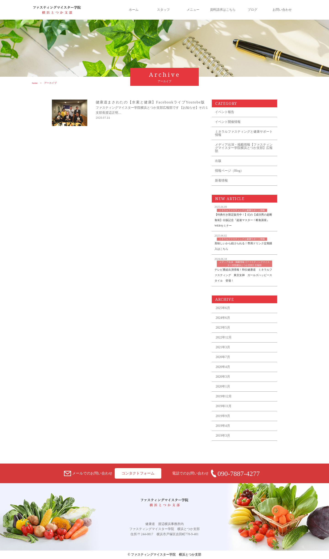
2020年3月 (223, 376)
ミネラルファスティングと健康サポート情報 (244, 133)
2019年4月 (223, 425)
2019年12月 (224, 396)
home (31, 83)
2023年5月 (223, 327)
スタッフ (163, 9)
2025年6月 (223, 308)
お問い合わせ (282, 9)
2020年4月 (223, 367)
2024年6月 (223, 317)
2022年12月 (224, 337)
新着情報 (221, 180)
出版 (218, 161)
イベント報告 (224, 112)
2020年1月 (223, 386)
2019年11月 (223, 406)
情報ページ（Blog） (229, 170)
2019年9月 (223, 416)
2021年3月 (223, 347)
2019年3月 (223, 435)
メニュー (193, 9)
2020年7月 (223, 357)
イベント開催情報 (228, 122)
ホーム (133, 9)
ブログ (252, 9)
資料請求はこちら (223, 9)
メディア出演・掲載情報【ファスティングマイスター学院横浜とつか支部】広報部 (244, 148)
